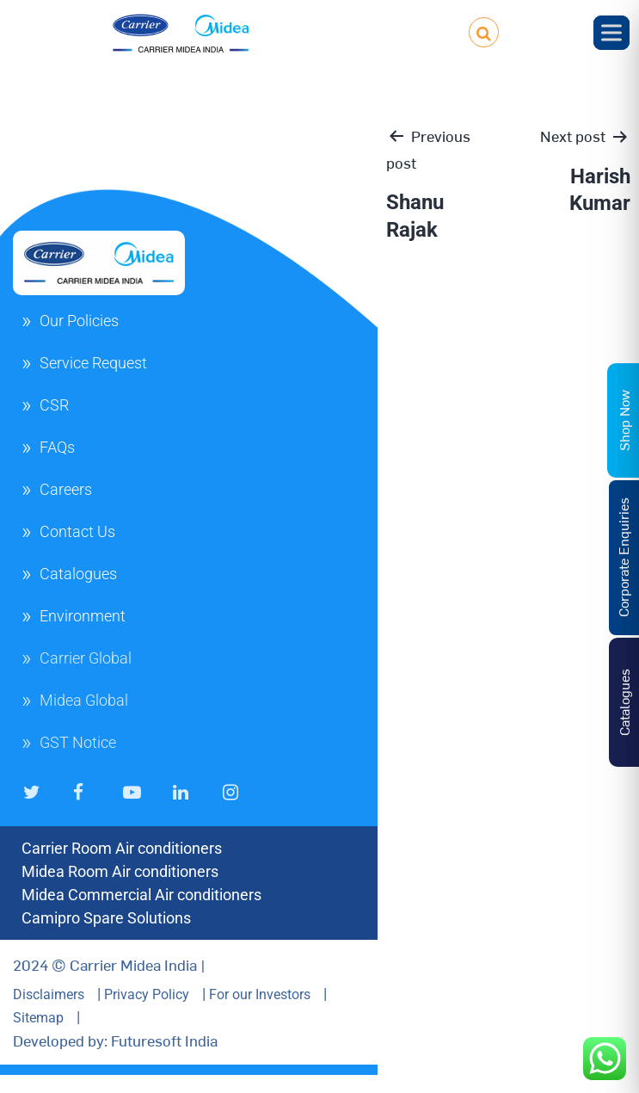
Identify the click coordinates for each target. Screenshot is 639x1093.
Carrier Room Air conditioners (122, 848)
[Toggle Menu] (611, 32)
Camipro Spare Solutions (106, 918)
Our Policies (79, 321)
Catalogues (78, 574)
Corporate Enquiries (622, 557)
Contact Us (77, 531)
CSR (54, 405)
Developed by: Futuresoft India (115, 1040)
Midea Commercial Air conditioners (141, 895)
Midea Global (84, 700)
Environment (83, 616)
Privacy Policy (146, 994)
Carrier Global (86, 658)
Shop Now (623, 420)
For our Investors (259, 994)
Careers (66, 489)
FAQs (57, 447)
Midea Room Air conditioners (120, 871)
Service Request (93, 363)
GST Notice (78, 742)
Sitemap (38, 1018)
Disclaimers (48, 994)
